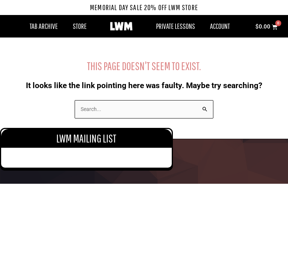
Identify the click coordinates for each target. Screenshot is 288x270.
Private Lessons (175, 26)
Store (80, 26)
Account (220, 26)
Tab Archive (44, 26)
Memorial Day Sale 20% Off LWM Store (144, 7)
